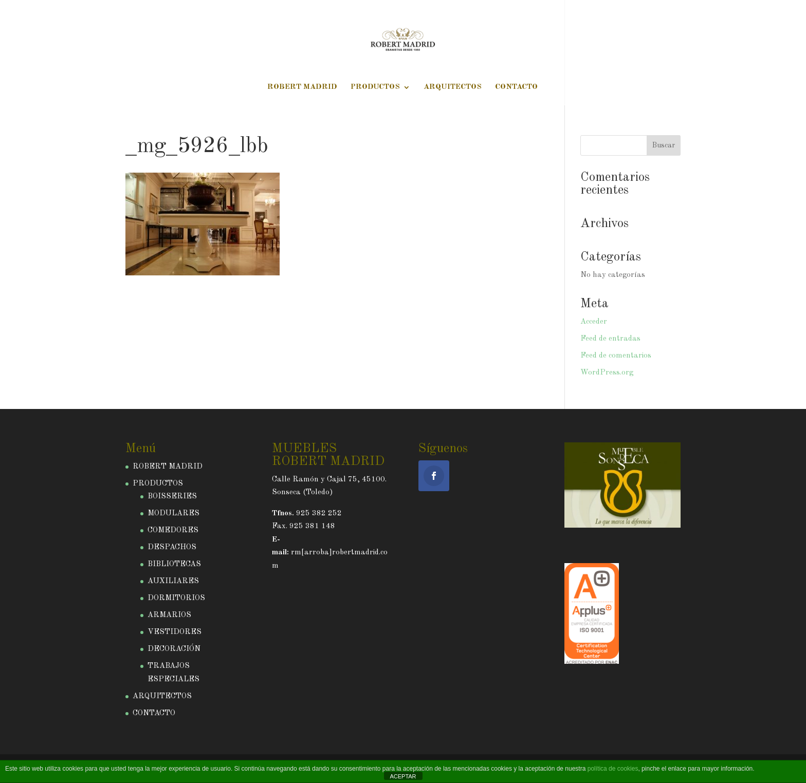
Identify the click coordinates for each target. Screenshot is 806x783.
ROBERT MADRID (302, 87)
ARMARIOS (169, 615)
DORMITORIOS (176, 598)
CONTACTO (516, 87)
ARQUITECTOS (453, 87)
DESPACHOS (172, 547)
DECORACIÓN (174, 649)
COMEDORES (173, 530)
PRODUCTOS (375, 87)
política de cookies (613, 768)
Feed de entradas (610, 339)
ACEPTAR (403, 776)
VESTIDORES (175, 632)
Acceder (593, 322)
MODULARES (173, 513)
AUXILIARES (173, 581)
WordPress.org (606, 373)
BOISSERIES (172, 496)
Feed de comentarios (615, 356)
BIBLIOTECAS (174, 564)
